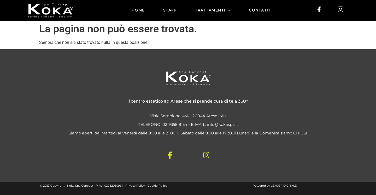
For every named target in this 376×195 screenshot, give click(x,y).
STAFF (170, 10)
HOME (138, 10)
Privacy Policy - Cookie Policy (146, 185)
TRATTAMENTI (213, 10)
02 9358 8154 (174, 124)
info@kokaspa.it (222, 124)
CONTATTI (260, 10)
